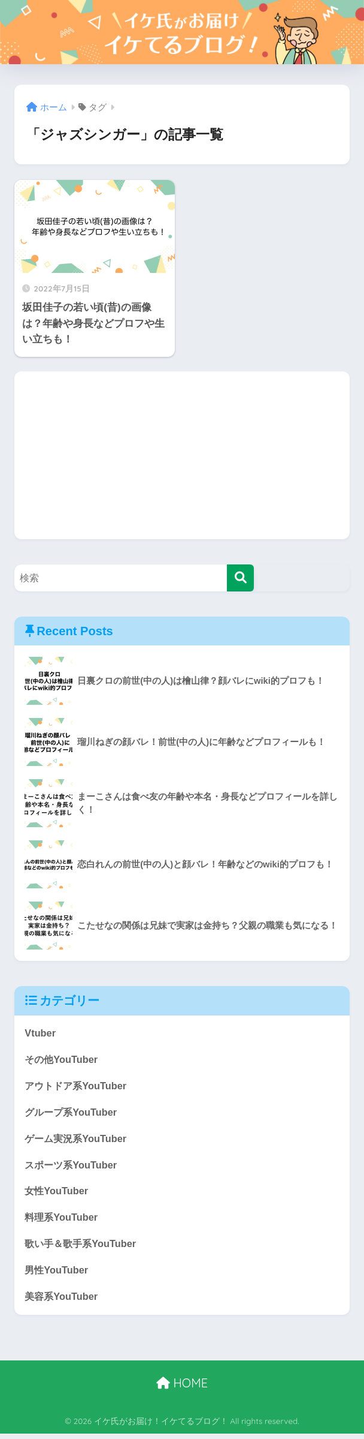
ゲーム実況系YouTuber (78, 1140)
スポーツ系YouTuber (73, 1167)
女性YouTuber (57, 1194)
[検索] (240, 577)
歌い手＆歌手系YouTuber (83, 1248)
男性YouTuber (57, 1275)
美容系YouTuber (63, 1301)
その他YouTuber (63, 1060)
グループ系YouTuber (73, 1113)
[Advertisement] (181, 455)
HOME (182, 1388)
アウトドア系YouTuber (78, 1087)
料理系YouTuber (63, 1221)
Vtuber (40, 1033)
